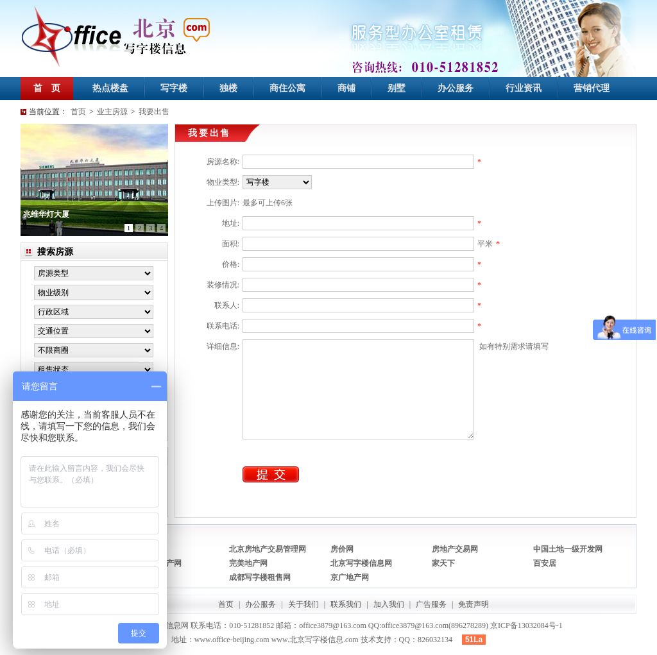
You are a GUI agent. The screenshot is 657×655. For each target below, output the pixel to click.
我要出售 (154, 111)
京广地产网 (349, 577)
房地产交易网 (455, 549)
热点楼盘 (110, 88)
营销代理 (592, 88)
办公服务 (456, 88)
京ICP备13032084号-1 (526, 625)
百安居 (544, 563)
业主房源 (112, 111)
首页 (78, 111)
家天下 (443, 563)
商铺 (346, 88)
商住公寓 (287, 88)
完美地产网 (248, 563)
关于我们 (303, 604)
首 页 (46, 88)
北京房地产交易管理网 (267, 549)
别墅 (396, 88)
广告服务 (431, 604)
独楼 (228, 88)
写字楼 (173, 88)
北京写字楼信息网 (361, 563)
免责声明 (473, 604)
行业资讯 (524, 88)
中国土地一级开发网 (567, 549)
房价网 (342, 549)
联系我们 (345, 604)
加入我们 (388, 604)
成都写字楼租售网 (260, 577)
